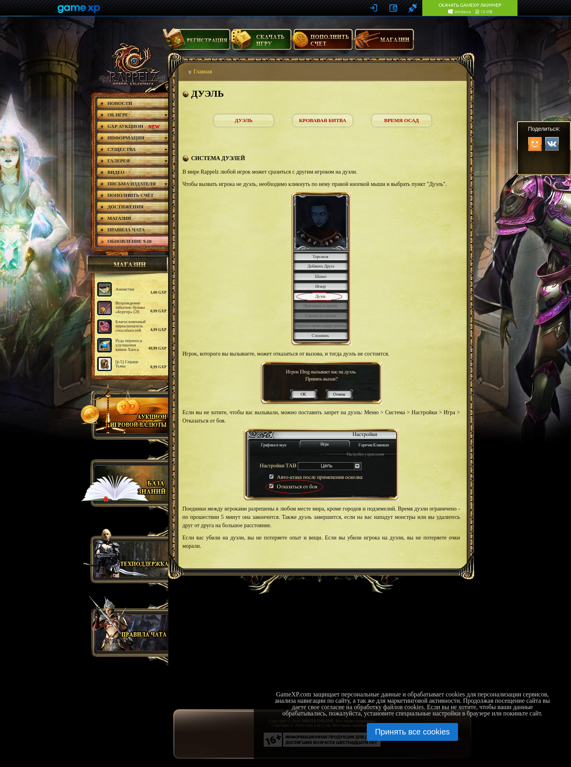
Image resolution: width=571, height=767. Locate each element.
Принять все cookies (412, 731)
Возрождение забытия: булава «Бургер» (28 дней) (130, 309)
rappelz (132, 64)
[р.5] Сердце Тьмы (126, 363)
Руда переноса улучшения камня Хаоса (128, 345)
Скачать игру (261, 42)
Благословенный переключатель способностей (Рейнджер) (130, 328)
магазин (126, 264)
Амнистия (124, 289)
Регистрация (196, 42)
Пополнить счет (322, 42)
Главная (203, 72)
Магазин (383, 42)
